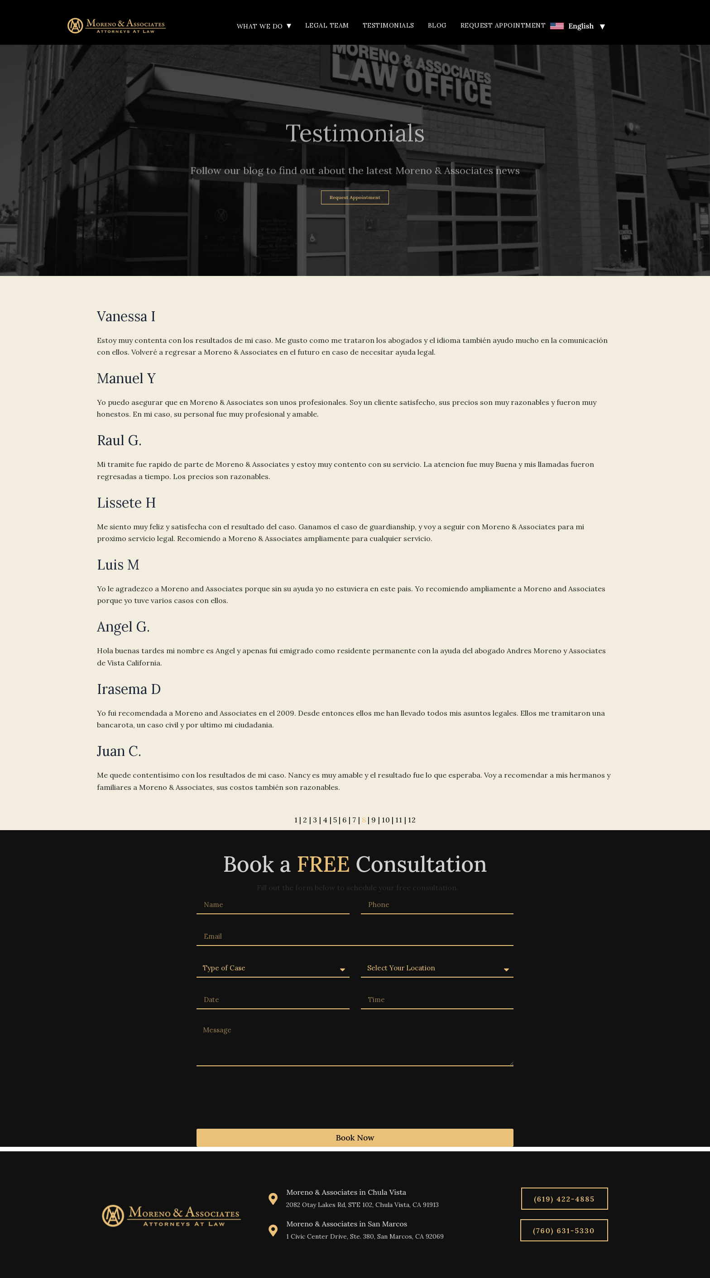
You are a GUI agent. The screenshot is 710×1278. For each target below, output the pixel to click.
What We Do (264, 26)
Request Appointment (503, 25)
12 (409, 821)
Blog (437, 25)
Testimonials (388, 25)
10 (385, 821)
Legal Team (327, 25)
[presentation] (265, 1098)
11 (397, 821)
